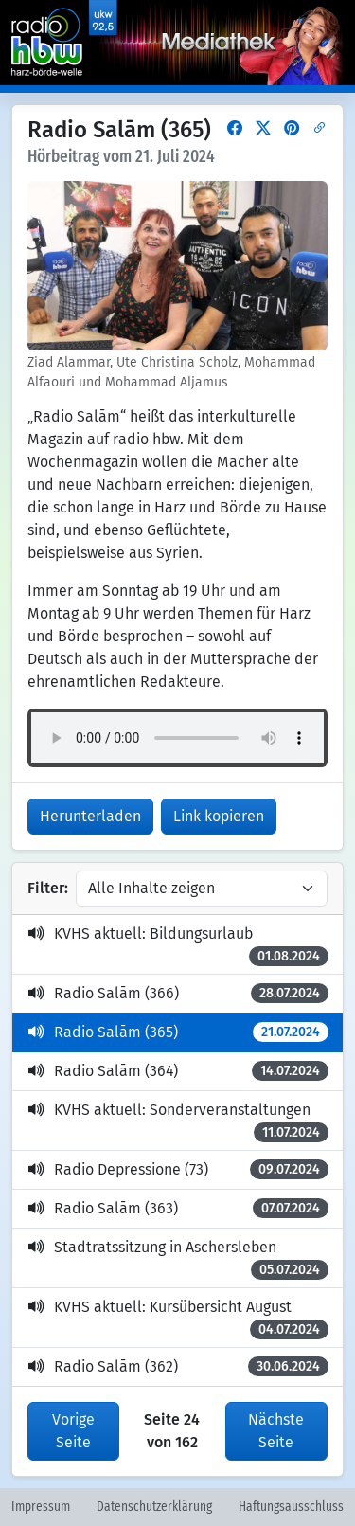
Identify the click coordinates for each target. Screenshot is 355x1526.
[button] (234, 128)
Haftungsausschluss (291, 1507)
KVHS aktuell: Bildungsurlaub (177, 945)
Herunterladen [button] (90, 816)
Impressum (40, 1507)
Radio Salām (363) (177, 1208)
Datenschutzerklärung (154, 1507)
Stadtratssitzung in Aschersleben (177, 1259)
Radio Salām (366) (177, 993)
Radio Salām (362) (177, 1366)
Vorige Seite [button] (73, 1430)
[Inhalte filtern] (202, 889)
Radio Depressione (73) (177, 1169)
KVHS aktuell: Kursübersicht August (177, 1318)
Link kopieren (218, 816)
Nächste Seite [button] (276, 1430)
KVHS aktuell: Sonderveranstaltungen (177, 1121)
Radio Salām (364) (177, 1071)
